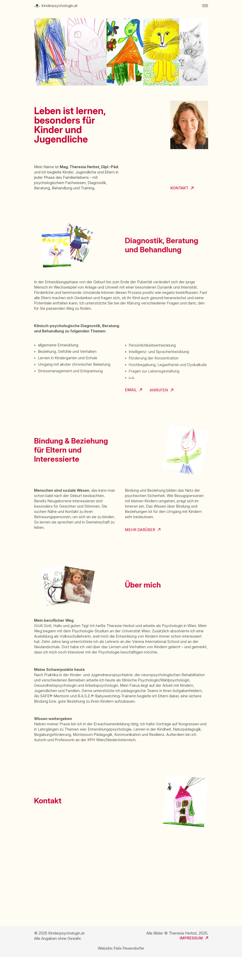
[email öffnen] (133, 390)
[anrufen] (161, 391)
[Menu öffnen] (205, 5)
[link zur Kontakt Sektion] (182, 188)
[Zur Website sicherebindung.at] (142, 531)
